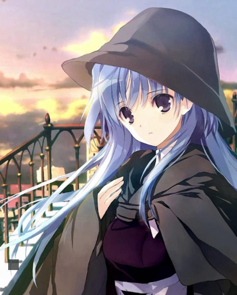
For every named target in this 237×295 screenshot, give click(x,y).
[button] (13, 264)
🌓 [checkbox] (214, 259)
